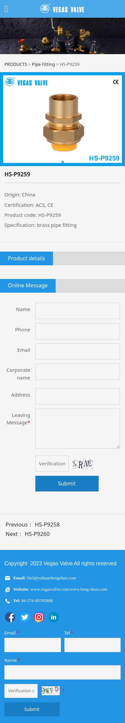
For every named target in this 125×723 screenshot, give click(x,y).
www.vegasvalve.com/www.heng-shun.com (69, 589)
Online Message (28, 285)
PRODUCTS (15, 64)
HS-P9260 (37, 534)
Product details (26, 258)
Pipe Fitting (43, 64)
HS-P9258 (47, 524)
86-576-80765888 (36, 600)
